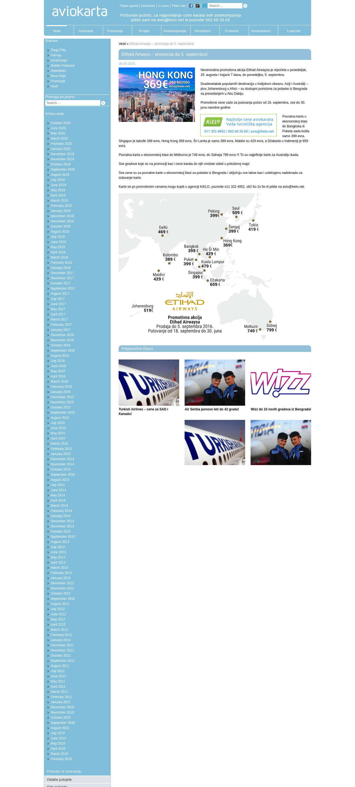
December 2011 (62, 645)
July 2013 (58, 547)
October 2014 (61, 469)
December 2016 (62, 335)
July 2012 (58, 609)
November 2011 (62, 650)
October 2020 (61, 123)
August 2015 (60, 418)
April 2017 (58, 314)
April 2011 (58, 686)
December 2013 (62, 521)
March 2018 (59, 257)
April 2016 (58, 376)
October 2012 (61, 593)
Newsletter (148, 5)
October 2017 (61, 283)
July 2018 (58, 237)
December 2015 (62, 397)
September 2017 (63, 288)
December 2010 (62, 707)
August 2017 (60, 294)
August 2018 (60, 231)
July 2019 (58, 180)
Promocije (58, 81)
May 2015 (58, 433)
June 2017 (58, 304)
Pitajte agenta (129, 5)
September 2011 (63, 661)
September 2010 (63, 723)
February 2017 (61, 325)
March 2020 (59, 138)
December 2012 (62, 583)
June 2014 (58, 490)
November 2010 (62, 712)
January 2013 (61, 578)
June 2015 (58, 428)
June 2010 (58, 738)
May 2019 (58, 190)
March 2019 (59, 200)
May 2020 (58, 133)
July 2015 (58, 423)
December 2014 (62, 459)
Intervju (56, 55)
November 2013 (62, 526)
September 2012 (63, 599)
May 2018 (58, 247)
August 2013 (60, 542)
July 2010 (58, 733)
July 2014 (58, 485)
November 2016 (62, 340)
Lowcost (293, 31)
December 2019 (62, 154)
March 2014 (59, 506)
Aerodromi (202, 31)
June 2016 (58, 366)
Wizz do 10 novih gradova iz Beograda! (281, 409)
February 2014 (61, 511)
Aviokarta (86, 31)
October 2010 (61, 718)
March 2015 (59, 443)
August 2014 (60, 480)
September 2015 (63, 412)
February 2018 (61, 263)
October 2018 (61, 226)
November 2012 (62, 588)
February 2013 (61, 573)
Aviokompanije (173, 31)
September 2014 (63, 474)
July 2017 (58, 299)
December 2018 (62, 216)
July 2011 (58, 671)
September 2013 (63, 537)
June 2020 (58, 128)
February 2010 (61, 759)
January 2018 (61, 268)
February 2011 (61, 697)
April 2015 (58, 438)
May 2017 (58, 309)
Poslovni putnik (231, 32)
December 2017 (62, 273)
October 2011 (61, 655)
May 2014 (58, 495)
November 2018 (62, 221)
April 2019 (58, 195)
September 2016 (63, 350)
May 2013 (58, 557)
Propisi (144, 31)
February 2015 (61, 449)
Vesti (57, 31)
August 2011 (60, 666)
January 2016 (61, 392)
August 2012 (60, 604)
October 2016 (61, 345)
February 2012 (61, 635)
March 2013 (59, 568)
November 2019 (62, 159)
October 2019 (61, 164)
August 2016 (60, 356)
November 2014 (62, 464)
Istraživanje (59, 60)
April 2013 (58, 562)
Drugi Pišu (58, 50)
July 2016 (58, 361)
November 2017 (62, 278)
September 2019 (63, 169)
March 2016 (59, 381)
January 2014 (61, 516)
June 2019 (58, 185)
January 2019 (61, 211)
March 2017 (59, 319)
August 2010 (60, 728)
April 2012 (58, 624)
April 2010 (58, 749)
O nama (163, 5)
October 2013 (61, 531)
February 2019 (61, 206)
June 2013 (58, 552)
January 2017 (61, 330)
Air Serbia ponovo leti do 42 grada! (212, 409)
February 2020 (61, 144)
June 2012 (58, 614)
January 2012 (61, 640)
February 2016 (61, 387)
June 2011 (58, 676)
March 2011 (59, 692)
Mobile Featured (62, 65)
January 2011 (61, 702)
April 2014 (58, 500)
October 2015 (61, 407)
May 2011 (58, 681)
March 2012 (59, 630)
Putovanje (115, 31)
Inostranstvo (261, 31)
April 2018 (58, 252)
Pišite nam (179, 5)
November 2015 (62, 402)
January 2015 (61, 454)
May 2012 (58, 619)
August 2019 (60, 175)
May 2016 (58, 371)
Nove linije (58, 76)
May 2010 (58, 743)
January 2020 (61, 149)
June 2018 (58, 242)
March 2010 (59, 754)
